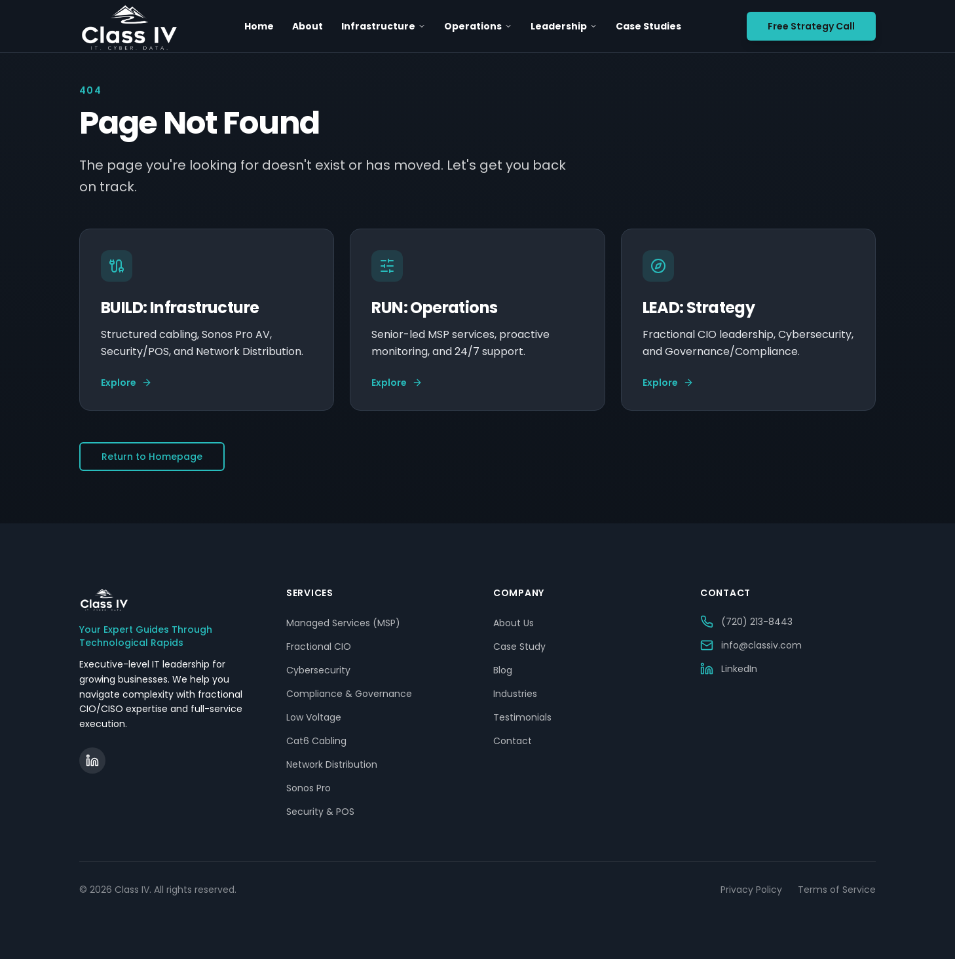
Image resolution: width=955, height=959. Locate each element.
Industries (515, 693)
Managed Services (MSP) (343, 623)
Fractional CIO (318, 646)
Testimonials (522, 717)
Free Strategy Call (811, 26)
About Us (513, 623)
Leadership (564, 26)
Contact (512, 740)
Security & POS (320, 811)
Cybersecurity (318, 670)
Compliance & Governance (349, 693)
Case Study (519, 646)
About (307, 26)
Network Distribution (331, 764)
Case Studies (648, 26)
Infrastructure (383, 26)
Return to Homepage (152, 456)
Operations (478, 26)
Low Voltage (313, 717)
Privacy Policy (751, 889)
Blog (502, 670)
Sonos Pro (308, 788)
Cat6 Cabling (316, 740)
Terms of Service (837, 889)
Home (259, 26)
